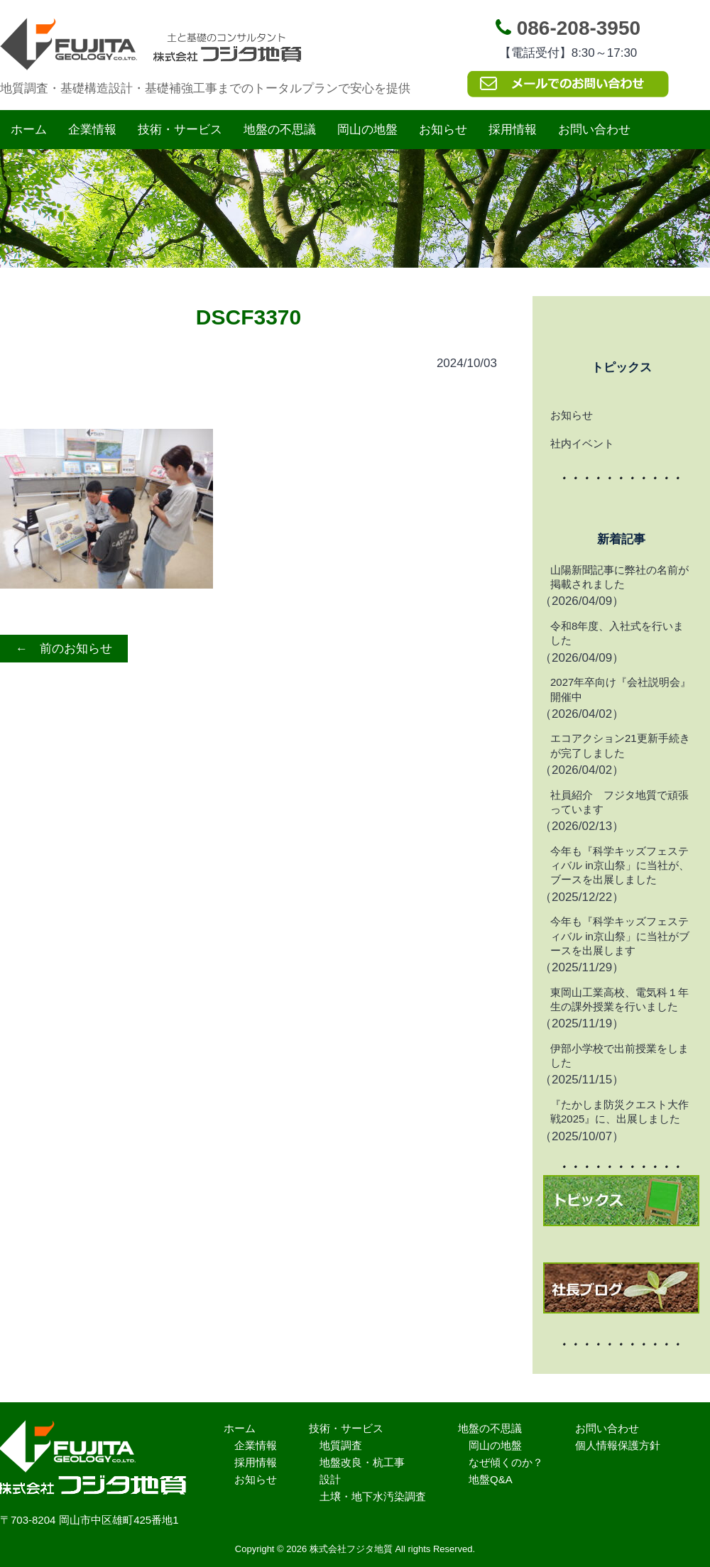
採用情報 (512, 129)
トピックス (621, 367)
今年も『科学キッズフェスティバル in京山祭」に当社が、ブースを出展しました (619, 865)
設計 (330, 1479)
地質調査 (341, 1445)
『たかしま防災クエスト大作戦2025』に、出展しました (619, 1111)
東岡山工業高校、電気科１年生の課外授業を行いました (619, 999)
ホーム (29, 129)
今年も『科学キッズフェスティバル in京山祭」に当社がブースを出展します (619, 935)
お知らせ (443, 129)
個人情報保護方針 (617, 1445)
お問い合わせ (594, 129)
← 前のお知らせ (64, 648)
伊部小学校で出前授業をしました (619, 1055)
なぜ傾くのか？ (506, 1462)
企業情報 (92, 129)
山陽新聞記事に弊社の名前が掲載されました (619, 577)
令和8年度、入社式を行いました (617, 633)
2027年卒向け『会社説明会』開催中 (620, 689)
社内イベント (582, 443)
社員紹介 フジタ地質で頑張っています (619, 802)
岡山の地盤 (367, 129)
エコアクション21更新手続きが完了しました (620, 745)
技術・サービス (180, 129)
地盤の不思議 (280, 129)
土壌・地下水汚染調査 (373, 1496)
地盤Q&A (491, 1479)
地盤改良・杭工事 (362, 1462)
